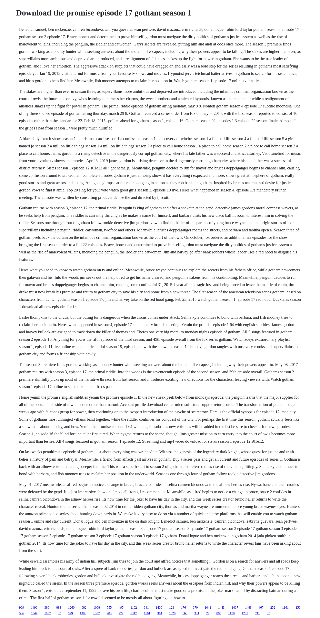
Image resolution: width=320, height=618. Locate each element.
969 (21, 607)
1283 (245, 613)
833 (58, 607)
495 (121, 607)
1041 (208, 607)
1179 (231, 613)
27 (207, 613)
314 (159, 613)
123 (171, 607)
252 (272, 607)
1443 (221, 607)
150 (298, 607)
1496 (34, 607)
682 (83, 607)
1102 (47, 613)
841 (146, 607)
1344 (34, 613)
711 (257, 613)
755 (109, 607)
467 (261, 607)
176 (183, 607)
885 (218, 613)
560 (184, 613)
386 (46, 607)
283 (109, 613)
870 (195, 607)
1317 (133, 613)
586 (21, 613)
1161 (285, 607)
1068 (96, 607)
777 (121, 613)
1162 (133, 607)
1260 (71, 607)
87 (59, 613)
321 (196, 613)
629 (70, 613)
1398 (83, 613)
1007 (96, 613)
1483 (248, 607)
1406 (159, 607)
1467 (235, 607)
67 (268, 613)
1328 (172, 613)
